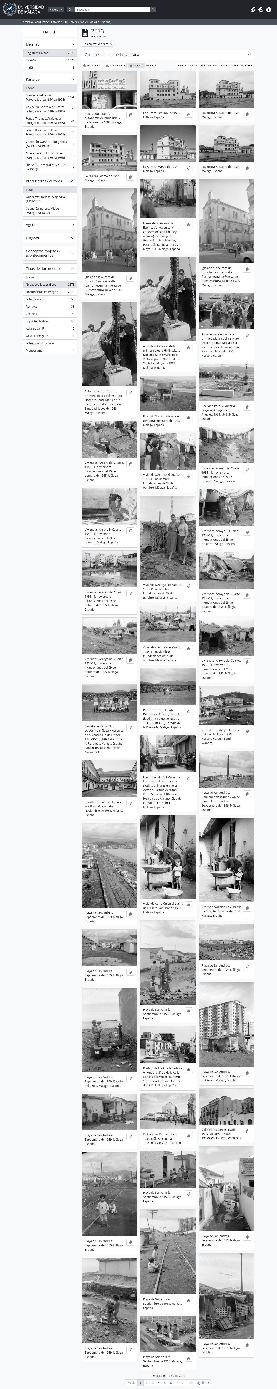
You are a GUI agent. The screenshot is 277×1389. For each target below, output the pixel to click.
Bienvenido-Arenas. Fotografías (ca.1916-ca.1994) (50, 97)
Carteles (50, 315)
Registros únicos (50, 54)
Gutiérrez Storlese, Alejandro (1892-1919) (50, 199)
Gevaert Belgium (50, 337)
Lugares (32, 237)
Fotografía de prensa (50, 344)
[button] (253, 10)
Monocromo (50, 351)
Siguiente (203, 1383)
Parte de (33, 79)
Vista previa (92, 65)
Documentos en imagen (50, 293)
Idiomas (32, 44)
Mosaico (136, 65)
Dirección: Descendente (235, 65)
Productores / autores (44, 181)
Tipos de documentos (44, 268)
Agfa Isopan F (50, 329)
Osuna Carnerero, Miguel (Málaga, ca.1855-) (50, 211)
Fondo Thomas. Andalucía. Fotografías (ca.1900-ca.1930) (50, 121)
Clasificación (115, 65)
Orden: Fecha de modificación (196, 65)
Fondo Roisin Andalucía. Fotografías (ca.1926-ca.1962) (50, 132)
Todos (30, 88)
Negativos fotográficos (50, 285)
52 (190, 1383)
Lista (151, 65)
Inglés (50, 68)
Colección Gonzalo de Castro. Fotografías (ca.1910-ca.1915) (50, 109)
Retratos (50, 307)
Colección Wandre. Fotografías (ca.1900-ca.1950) (50, 144)
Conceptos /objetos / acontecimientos (43, 253)
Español (50, 61)
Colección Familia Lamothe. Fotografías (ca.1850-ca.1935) (50, 155)
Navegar (55, 9)
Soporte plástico (50, 322)
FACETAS (50, 31)
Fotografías (50, 300)
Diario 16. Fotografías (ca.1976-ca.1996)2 (50, 167)
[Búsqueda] (112, 9)
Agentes (32, 224)
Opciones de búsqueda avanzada (112, 54)
